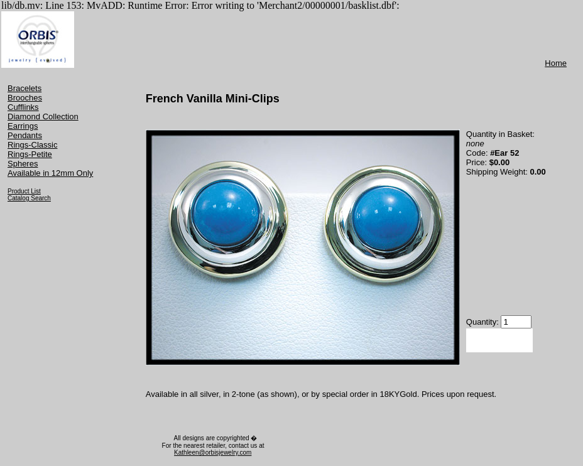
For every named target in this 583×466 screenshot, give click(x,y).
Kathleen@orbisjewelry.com (212, 452)
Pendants (25, 135)
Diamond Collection (43, 116)
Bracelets (24, 88)
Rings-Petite (30, 154)
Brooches (25, 97)
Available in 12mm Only (50, 173)
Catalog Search (29, 198)
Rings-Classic (32, 144)
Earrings (23, 126)
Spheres (23, 163)
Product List (24, 191)
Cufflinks (23, 107)
